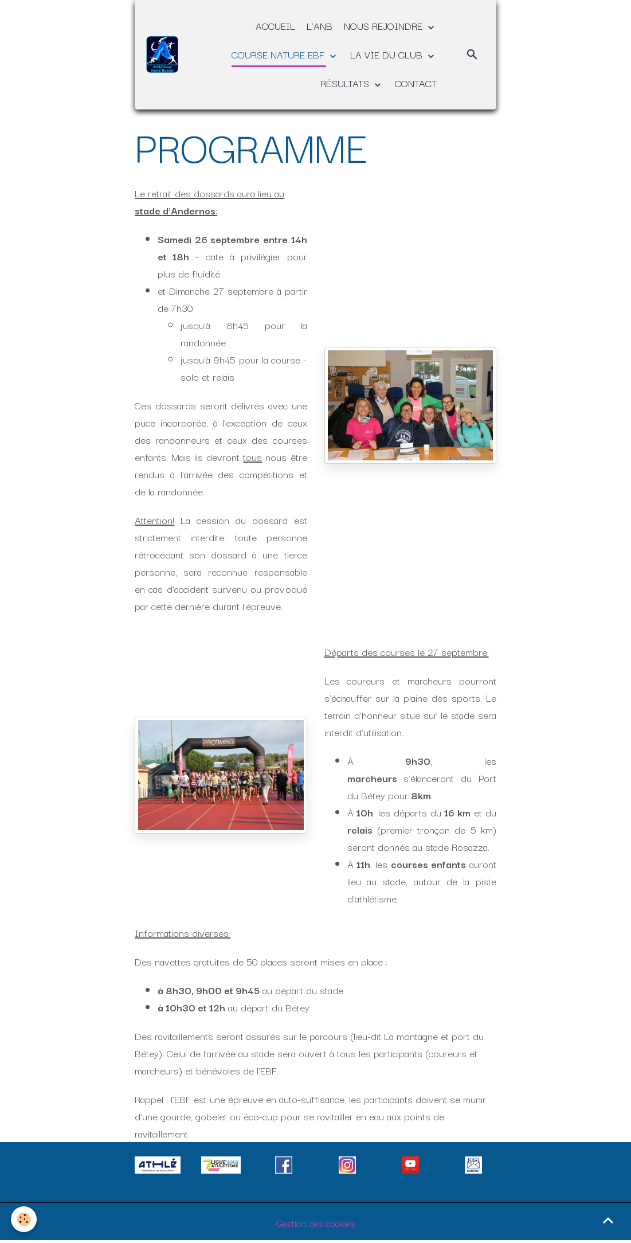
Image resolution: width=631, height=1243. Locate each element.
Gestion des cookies (315, 1222)
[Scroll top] (608, 1220)
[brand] (162, 55)
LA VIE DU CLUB (387, 54)
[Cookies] (24, 1219)
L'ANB (319, 25)
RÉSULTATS (346, 83)
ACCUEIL (275, 25)
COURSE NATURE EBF (279, 54)
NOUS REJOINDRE (384, 25)
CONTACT (416, 83)
